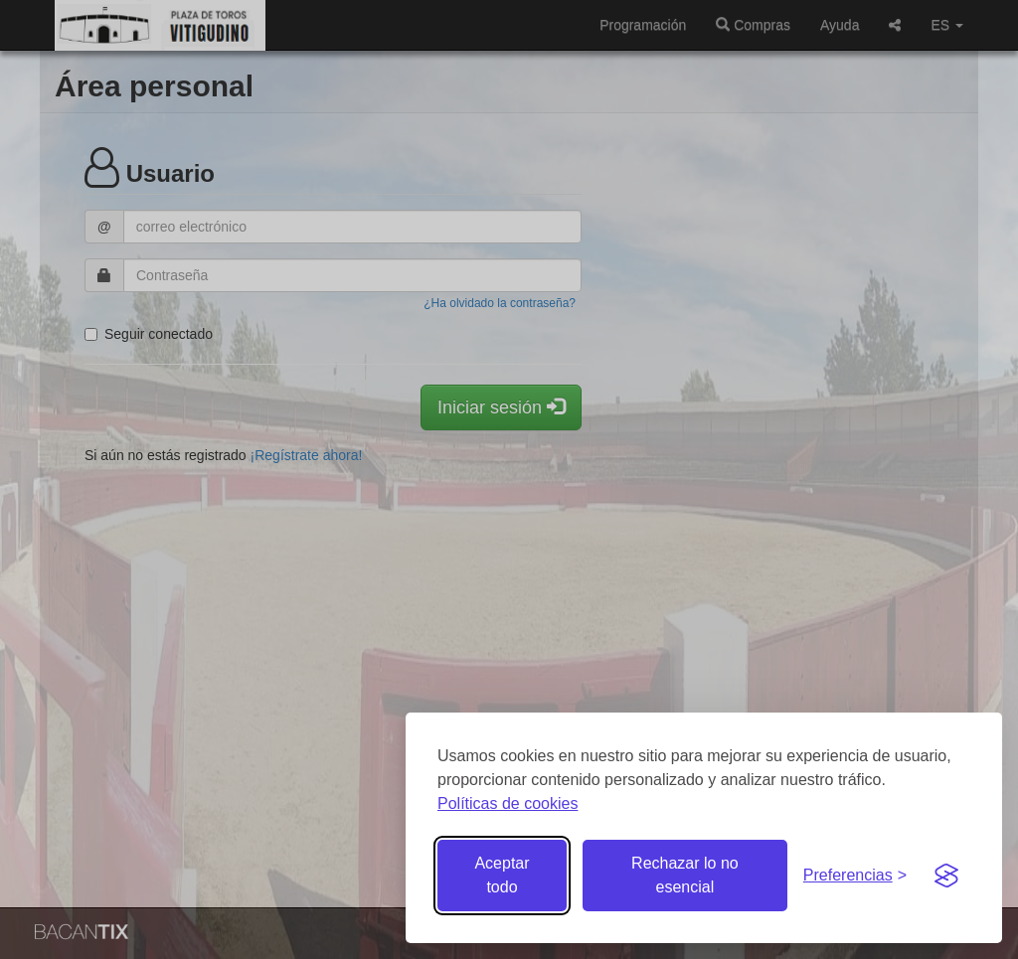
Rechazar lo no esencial (685, 875)
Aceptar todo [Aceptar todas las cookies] (501, 875)
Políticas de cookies (507, 803)
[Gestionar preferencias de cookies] (855, 876)
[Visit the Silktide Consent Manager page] (946, 875)
